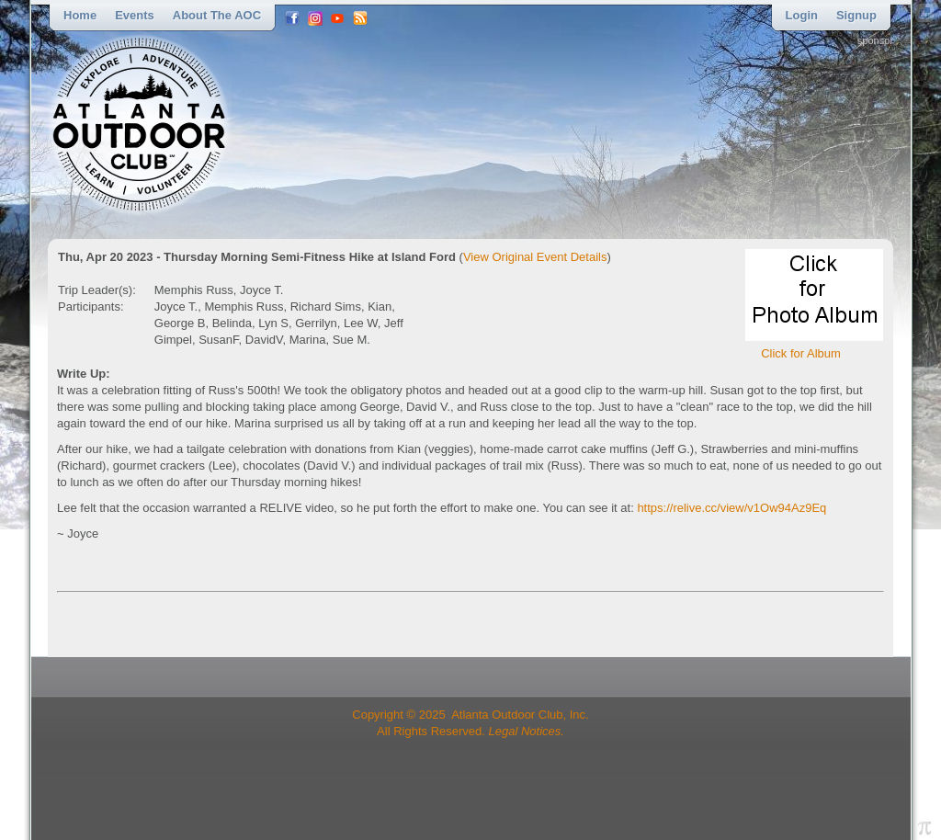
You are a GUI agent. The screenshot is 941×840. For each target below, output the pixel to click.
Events (134, 15)
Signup (856, 15)
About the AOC (217, 15)
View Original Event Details (535, 257)
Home (79, 15)
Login (802, 15)
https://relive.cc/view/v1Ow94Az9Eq (731, 508)
